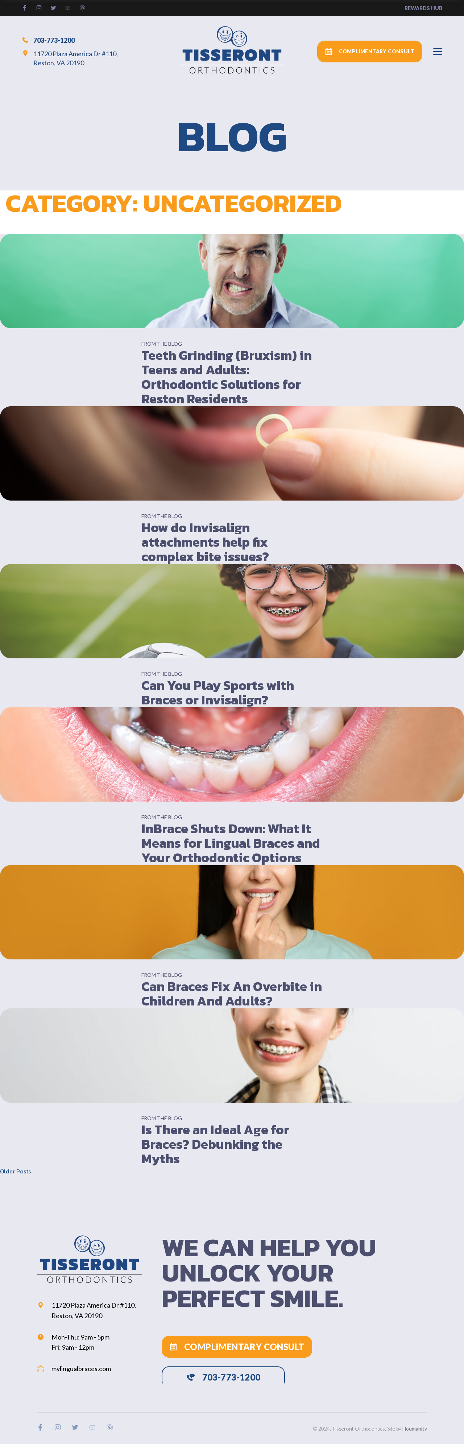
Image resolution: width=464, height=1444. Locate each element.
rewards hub (423, 8)
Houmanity (414, 1429)
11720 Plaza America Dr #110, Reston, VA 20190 (70, 58)
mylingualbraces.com (74, 1369)
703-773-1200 (48, 40)
